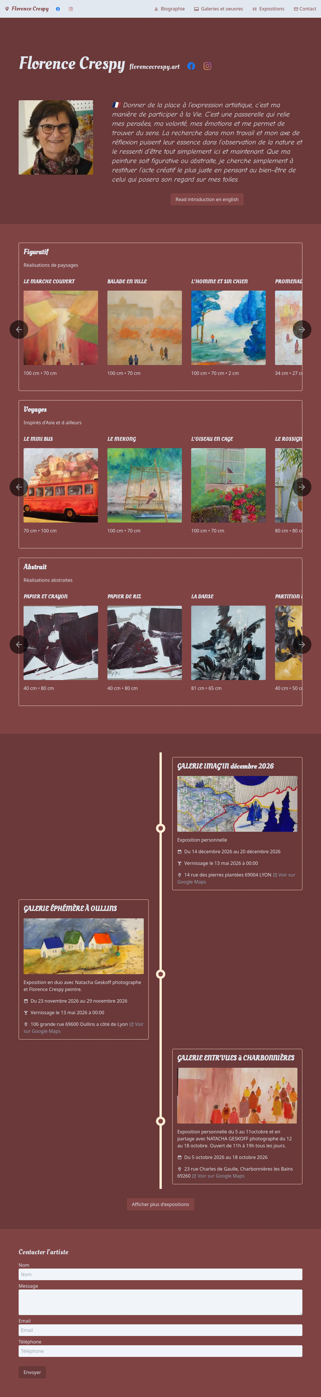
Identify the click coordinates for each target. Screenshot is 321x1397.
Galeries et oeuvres (218, 9)
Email (25, 1321)
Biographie (169, 9)
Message (28, 1286)
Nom (24, 1265)
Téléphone (30, 1342)
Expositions (268, 9)
